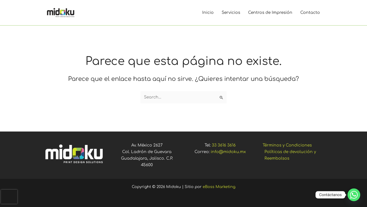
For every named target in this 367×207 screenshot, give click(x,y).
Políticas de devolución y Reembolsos (290, 155)
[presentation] (9, 197)
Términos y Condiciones (287, 145)
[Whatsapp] (354, 194)
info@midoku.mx (228, 152)
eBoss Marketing (219, 187)
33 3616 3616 (224, 145)
